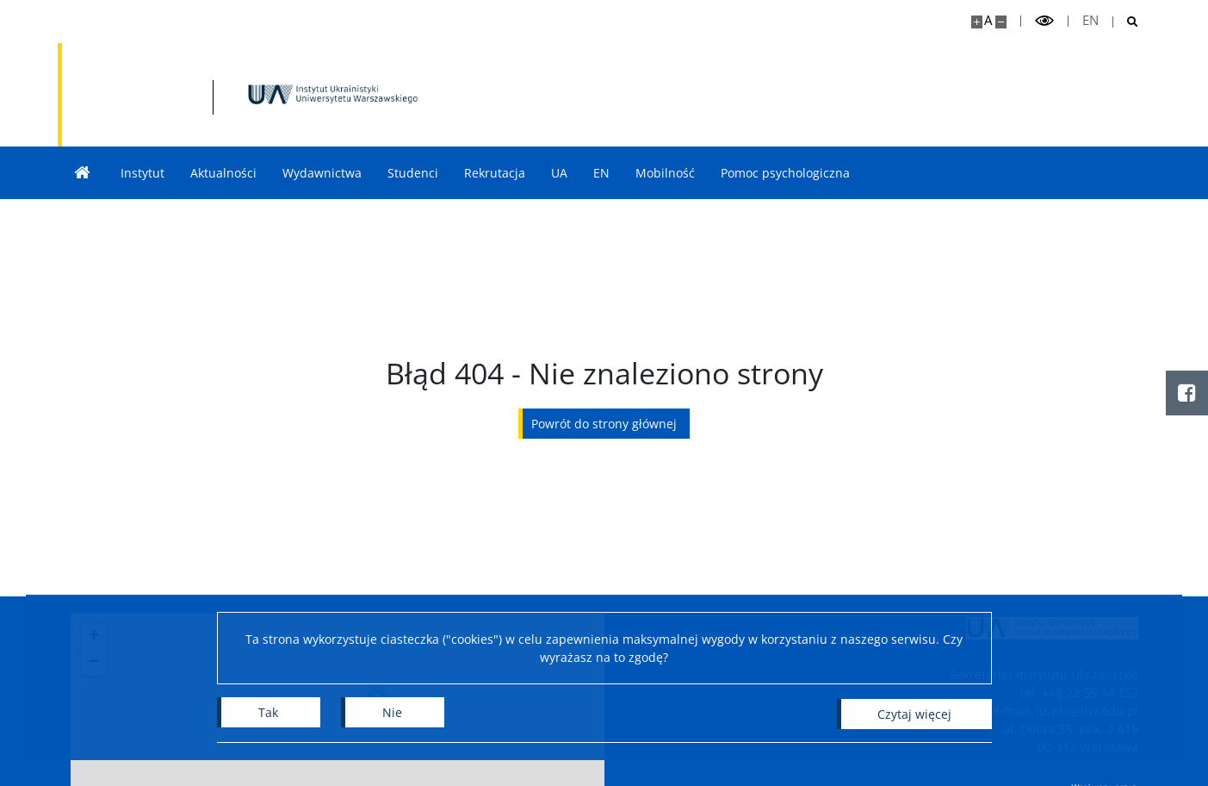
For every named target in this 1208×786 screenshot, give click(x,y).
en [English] (1090, 20)
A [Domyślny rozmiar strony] (988, 20)
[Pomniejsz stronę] (1001, 22)
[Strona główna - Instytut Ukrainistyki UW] (248, 95)
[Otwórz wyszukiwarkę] (1125, 22)
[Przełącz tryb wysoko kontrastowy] (1044, 21)
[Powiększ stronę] (976, 22)
